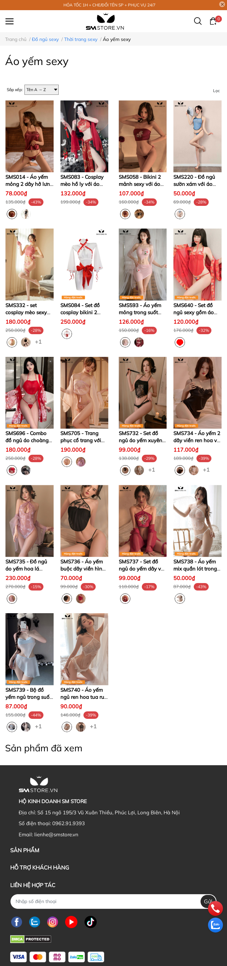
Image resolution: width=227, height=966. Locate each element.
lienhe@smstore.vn (56, 834)
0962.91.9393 (68, 823)
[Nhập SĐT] (113, 901)
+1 (39, 341)
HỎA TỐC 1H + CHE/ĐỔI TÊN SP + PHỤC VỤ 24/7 (109, 4)
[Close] (222, 4)
